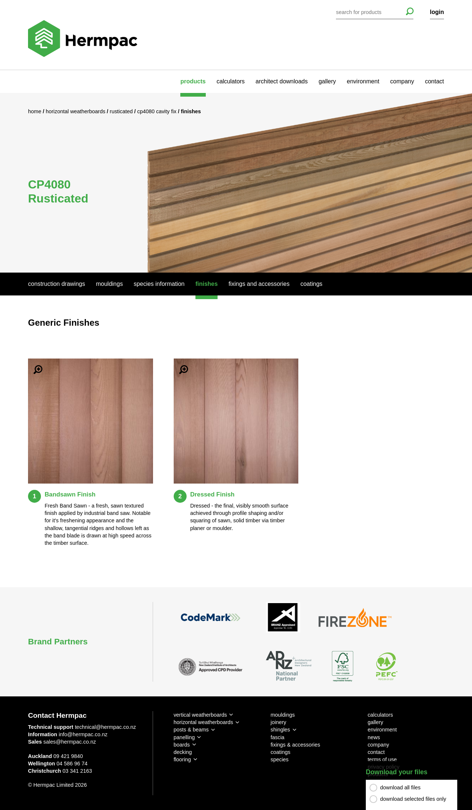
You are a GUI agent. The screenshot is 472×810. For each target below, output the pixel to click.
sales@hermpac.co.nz (70, 742)
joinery (278, 722)
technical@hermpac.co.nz (105, 727)
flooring (182, 759)
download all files (400, 787)
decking (183, 752)
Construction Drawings (56, 284)
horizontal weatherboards (203, 722)
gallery (327, 81)
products (192, 81)
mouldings (283, 715)
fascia (278, 737)
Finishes (206, 284)
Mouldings (109, 284)
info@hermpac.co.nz (83, 734)
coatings (281, 752)
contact (434, 81)
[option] (236, 182)
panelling (184, 737)
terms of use (382, 759)
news (374, 737)
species (280, 759)
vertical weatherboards (200, 715)
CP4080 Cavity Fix (157, 111)
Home (35, 111)
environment (363, 81)
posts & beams (191, 730)
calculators (230, 81)
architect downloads (282, 81)
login (437, 12)
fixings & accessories (295, 745)
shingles (280, 730)
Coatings (312, 284)
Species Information (159, 284)
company (402, 81)
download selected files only (413, 799)
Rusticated (122, 111)
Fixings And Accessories (259, 284)
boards (182, 745)
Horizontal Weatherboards (76, 111)
